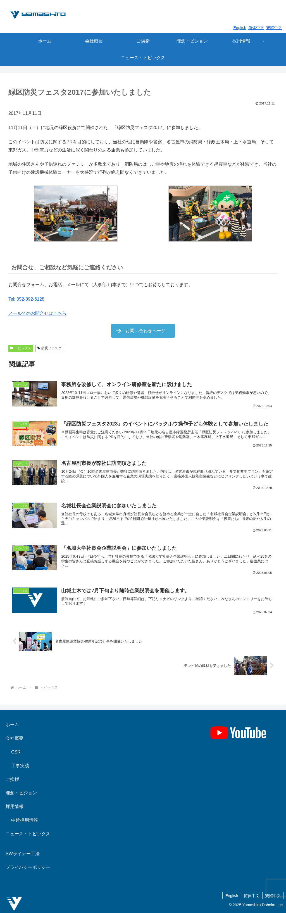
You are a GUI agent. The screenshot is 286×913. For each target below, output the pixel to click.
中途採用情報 (24, 820)
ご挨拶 (12, 779)
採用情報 (14, 806)
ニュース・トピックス (28, 833)
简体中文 (256, 27)
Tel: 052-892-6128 (26, 299)
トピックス (20, 348)
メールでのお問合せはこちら (37, 313)
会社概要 (14, 738)
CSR (16, 752)
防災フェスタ (49, 348)
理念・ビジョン (21, 792)
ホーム (12, 724)
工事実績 (20, 765)
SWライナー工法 (23, 853)
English (239, 27)
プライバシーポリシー (28, 867)
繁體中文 (274, 27)
